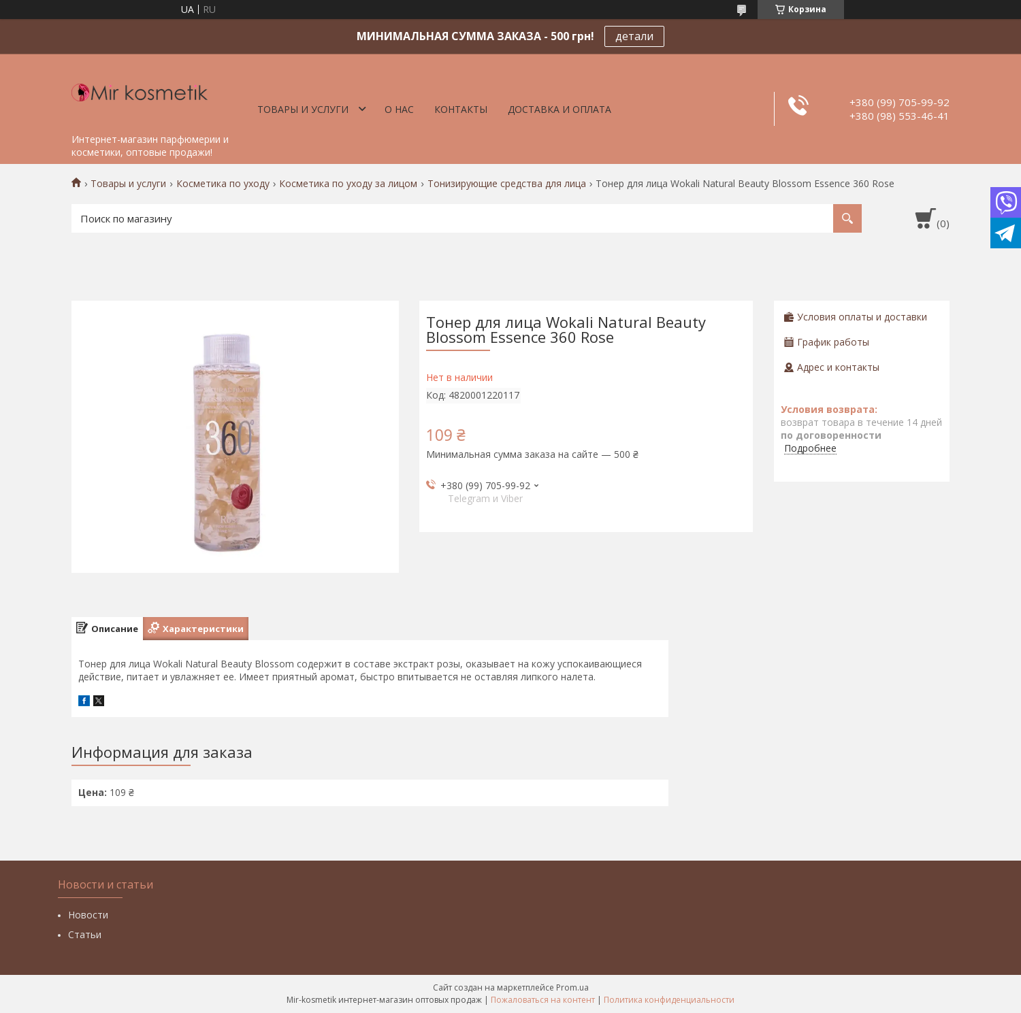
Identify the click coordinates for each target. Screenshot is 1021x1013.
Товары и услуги (303, 109)
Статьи (84, 934)
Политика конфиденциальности (669, 1000)
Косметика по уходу (223, 184)
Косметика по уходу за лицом (348, 184)
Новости (88, 914)
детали (634, 36)
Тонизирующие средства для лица (506, 184)
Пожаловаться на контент (543, 1000)
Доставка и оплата (559, 109)
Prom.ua (572, 987)
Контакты (460, 109)
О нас (399, 109)
